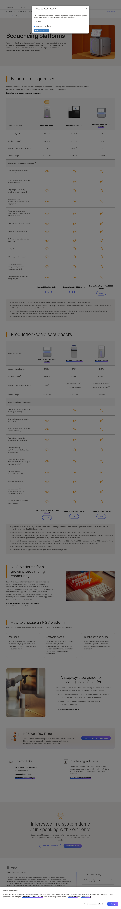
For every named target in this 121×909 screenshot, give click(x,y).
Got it (113, 904)
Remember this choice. (43, 26)
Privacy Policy (86, 897)
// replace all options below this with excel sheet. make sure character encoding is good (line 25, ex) (60, 21)
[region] (60, 898)
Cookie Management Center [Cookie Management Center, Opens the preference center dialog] (93, 904)
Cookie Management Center (32, 897)
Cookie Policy (73, 897)
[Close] (86, 8)
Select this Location (41, 30)
